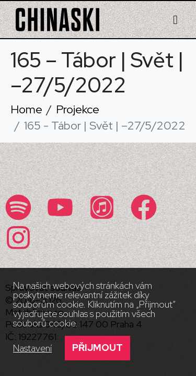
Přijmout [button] (97, 348)
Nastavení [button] (32, 348)
